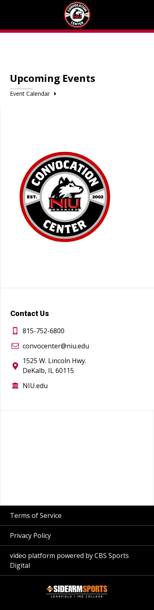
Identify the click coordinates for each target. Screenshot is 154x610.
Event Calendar (35, 93)
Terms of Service (36, 515)
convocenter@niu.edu (56, 345)
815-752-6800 (43, 330)
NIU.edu (35, 385)
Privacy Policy (30, 535)
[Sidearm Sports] (76, 592)
